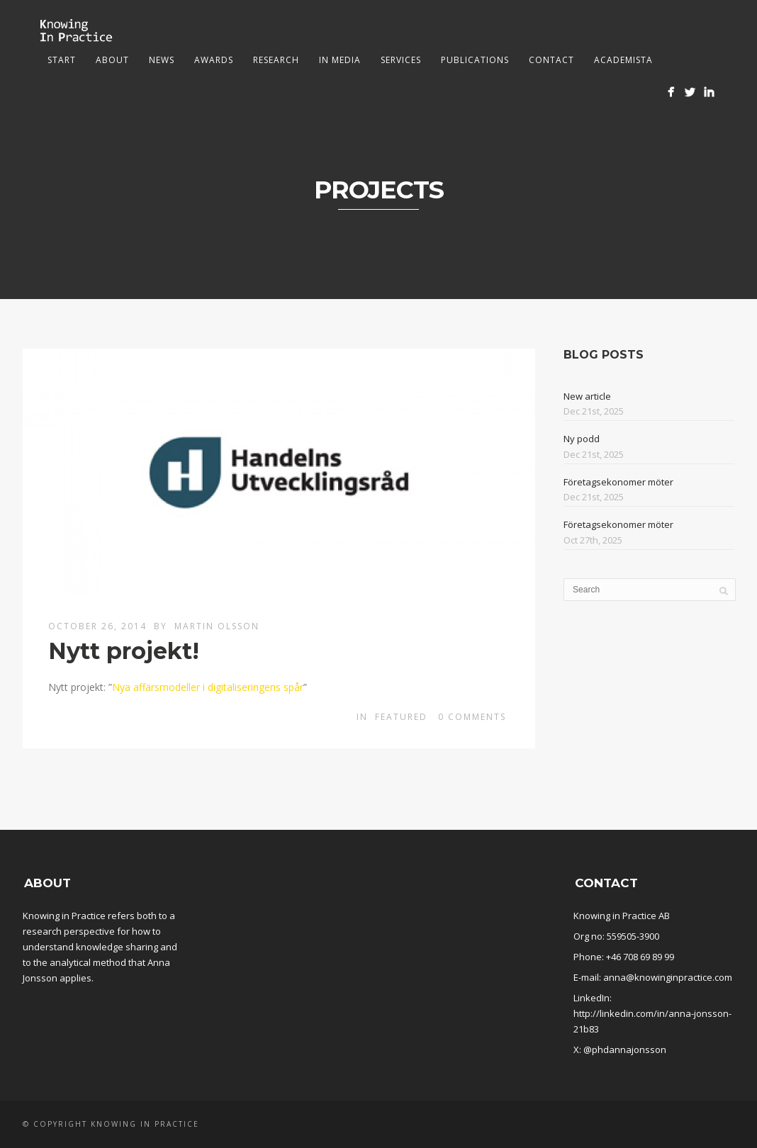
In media (340, 60)
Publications (475, 60)
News (161, 60)
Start (61, 60)
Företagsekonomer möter (618, 481)
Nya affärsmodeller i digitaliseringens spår (207, 687)
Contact (551, 60)
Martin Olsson (216, 626)
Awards (213, 60)
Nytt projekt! (123, 651)
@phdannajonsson (624, 1049)
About (112, 60)
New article (587, 396)
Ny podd (581, 438)
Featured (401, 717)
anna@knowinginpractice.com (667, 977)
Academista (623, 60)
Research (276, 60)
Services (401, 60)
